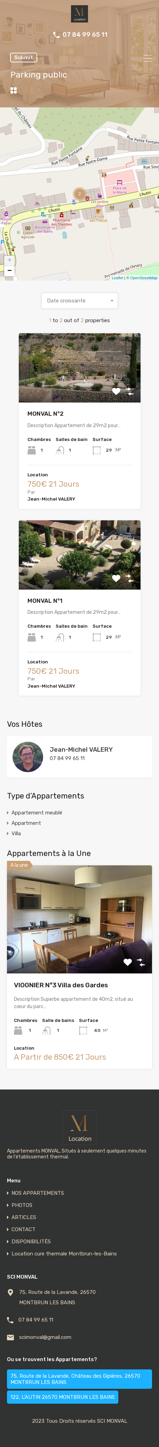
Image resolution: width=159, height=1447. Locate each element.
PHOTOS (21, 1205)
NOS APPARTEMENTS (37, 1193)
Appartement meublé (36, 813)
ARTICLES (23, 1217)
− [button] (9, 271)
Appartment (26, 823)
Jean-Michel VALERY (81, 749)
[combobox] (79, 301)
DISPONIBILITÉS (31, 1241)
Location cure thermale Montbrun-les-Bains (64, 1253)
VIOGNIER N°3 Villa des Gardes (61, 985)
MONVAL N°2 (45, 413)
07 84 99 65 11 (85, 34)
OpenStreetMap (143, 278)
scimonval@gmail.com (45, 1337)
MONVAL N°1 (45, 600)
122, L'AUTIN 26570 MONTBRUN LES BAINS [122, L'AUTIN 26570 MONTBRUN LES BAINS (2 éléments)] (62, 1397)
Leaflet (117, 278)
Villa (16, 833)
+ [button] (9, 261)
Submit (23, 57)
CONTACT (23, 1229)
